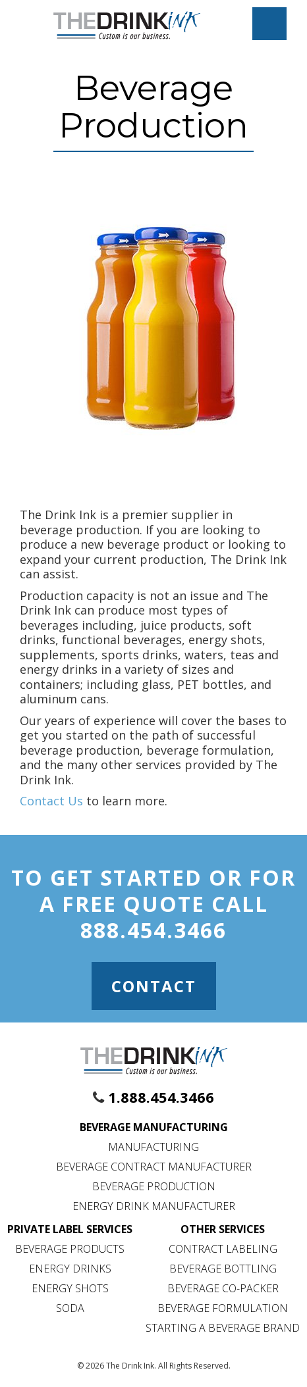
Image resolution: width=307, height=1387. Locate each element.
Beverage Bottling (223, 1268)
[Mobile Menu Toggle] (269, 23)
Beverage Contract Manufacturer (154, 1166)
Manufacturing (153, 1147)
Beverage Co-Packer (223, 1288)
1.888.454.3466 (161, 1097)
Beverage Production (153, 1186)
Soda (70, 1308)
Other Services (223, 1229)
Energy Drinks (70, 1268)
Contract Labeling (223, 1249)
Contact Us (51, 801)
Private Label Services (69, 1229)
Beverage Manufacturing (154, 1127)
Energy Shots (70, 1288)
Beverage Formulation (222, 1308)
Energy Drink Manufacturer (153, 1206)
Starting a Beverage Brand (223, 1328)
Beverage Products (70, 1249)
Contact (153, 986)
